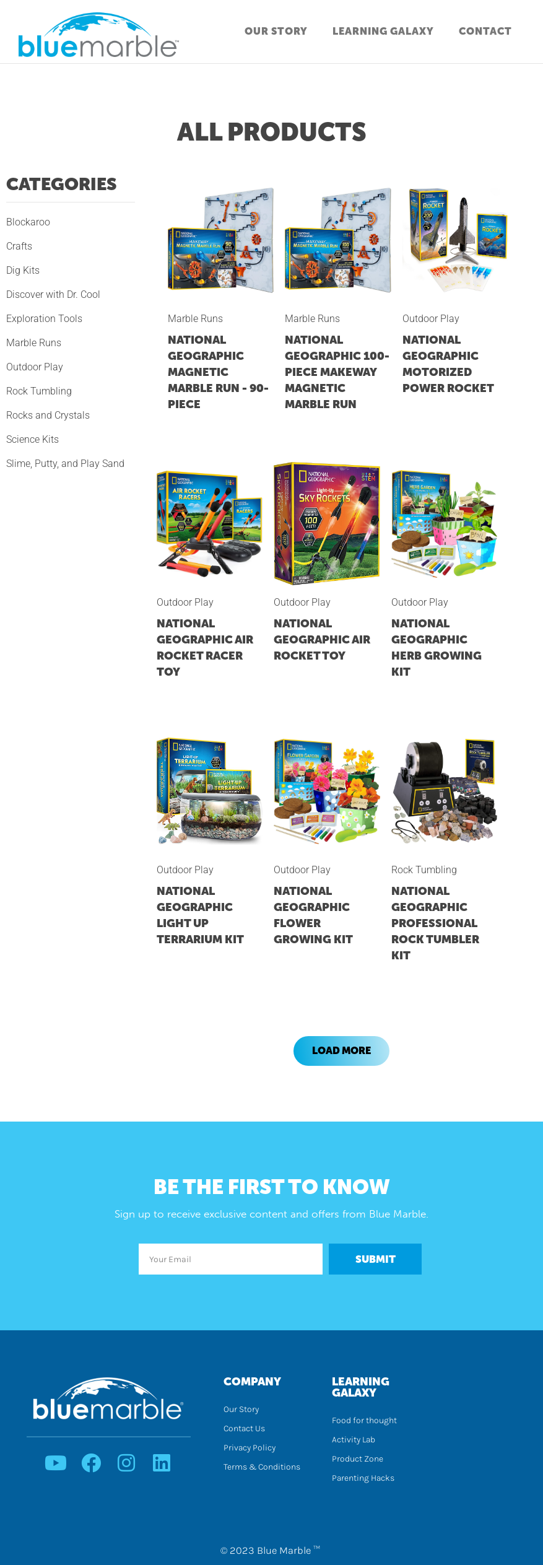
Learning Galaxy (383, 31)
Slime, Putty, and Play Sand (65, 463)
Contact (485, 31)
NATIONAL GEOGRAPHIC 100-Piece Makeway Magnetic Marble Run (337, 372)
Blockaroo (28, 222)
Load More (341, 1051)
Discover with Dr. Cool (53, 294)
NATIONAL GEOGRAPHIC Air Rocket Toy (322, 639)
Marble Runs (33, 343)
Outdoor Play (34, 367)
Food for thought (364, 1420)
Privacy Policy (250, 1447)
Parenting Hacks (363, 1478)
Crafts (19, 246)
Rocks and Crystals (48, 415)
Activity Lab (353, 1439)
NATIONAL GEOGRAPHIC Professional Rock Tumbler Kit (435, 923)
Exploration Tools (44, 319)
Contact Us (244, 1428)
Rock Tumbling (39, 391)
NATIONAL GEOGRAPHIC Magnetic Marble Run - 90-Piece (218, 372)
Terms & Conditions (262, 1467)
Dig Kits (23, 270)
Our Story (276, 31)
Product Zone (357, 1459)
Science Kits (32, 439)
